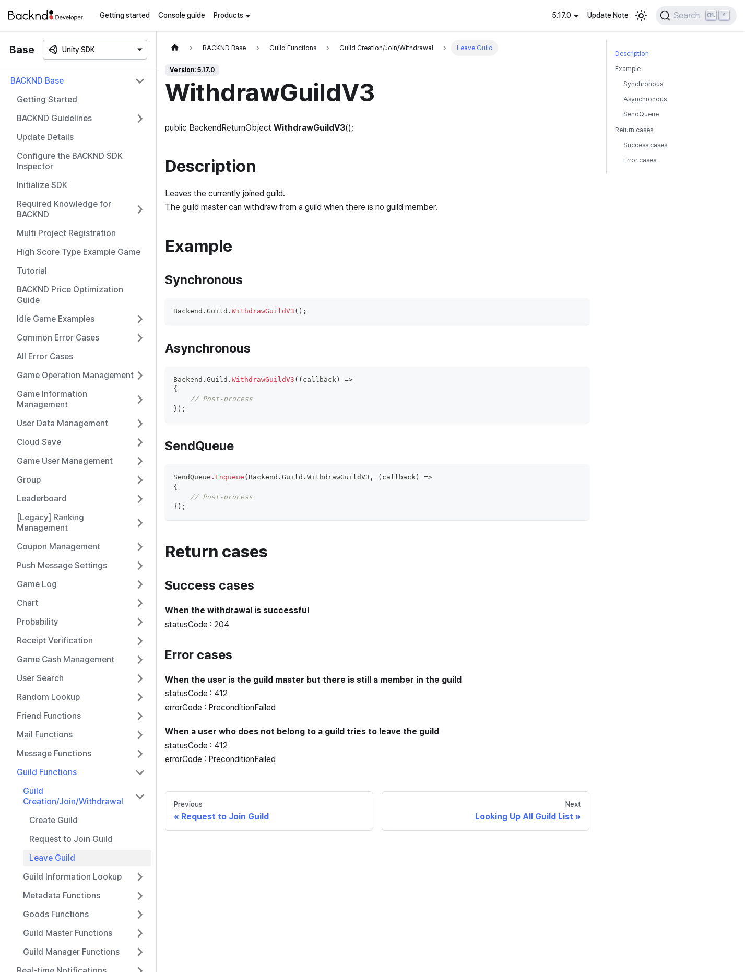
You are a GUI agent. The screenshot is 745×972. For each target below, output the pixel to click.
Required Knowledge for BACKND (64, 209)
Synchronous (643, 84)
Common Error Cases (58, 338)
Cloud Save (39, 442)
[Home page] (175, 48)
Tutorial (32, 271)
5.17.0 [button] (561, 15)
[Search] (696, 15)
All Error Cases (45, 356)
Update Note (608, 15)
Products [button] (228, 15)
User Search (40, 678)
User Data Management (62, 423)
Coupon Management (58, 547)
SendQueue (641, 114)
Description (632, 53)
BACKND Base (37, 81)
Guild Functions (47, 772)
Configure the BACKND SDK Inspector (70, 161)
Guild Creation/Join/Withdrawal (73, 796)
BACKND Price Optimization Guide (70, 295)
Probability (37, 622)
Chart (27, 603)
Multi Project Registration (66, 233)
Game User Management (65, 461)
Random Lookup (48, 697)
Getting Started (47, 99)
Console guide (181, 15)
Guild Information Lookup (72, 877)
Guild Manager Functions (71, 952)
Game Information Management (52, 399)
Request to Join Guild (71, 839)
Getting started (125, 15)
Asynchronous (645, 99)
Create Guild (53, 820)
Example (628, 69)
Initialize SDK (42, 185)
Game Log (37, 584)
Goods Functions (56, 914)
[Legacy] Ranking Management (50, 522)
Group (29, 480)
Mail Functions (45, 735)
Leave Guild (52, 858)
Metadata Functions (61, 895)
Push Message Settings (62, 565)
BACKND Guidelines (54, 118)
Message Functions (54, 753)
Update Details (45, 137)
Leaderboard (42, 498)
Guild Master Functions (67, 933)
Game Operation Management (75, 375)
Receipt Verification (55, 641)
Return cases (634, 130)
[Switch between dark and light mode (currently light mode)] (641, 15)
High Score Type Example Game (78, 252)
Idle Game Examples (55, 319)
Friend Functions (49, 716)
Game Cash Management (65, 659)
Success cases (645, 145)
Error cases (639, 160)
